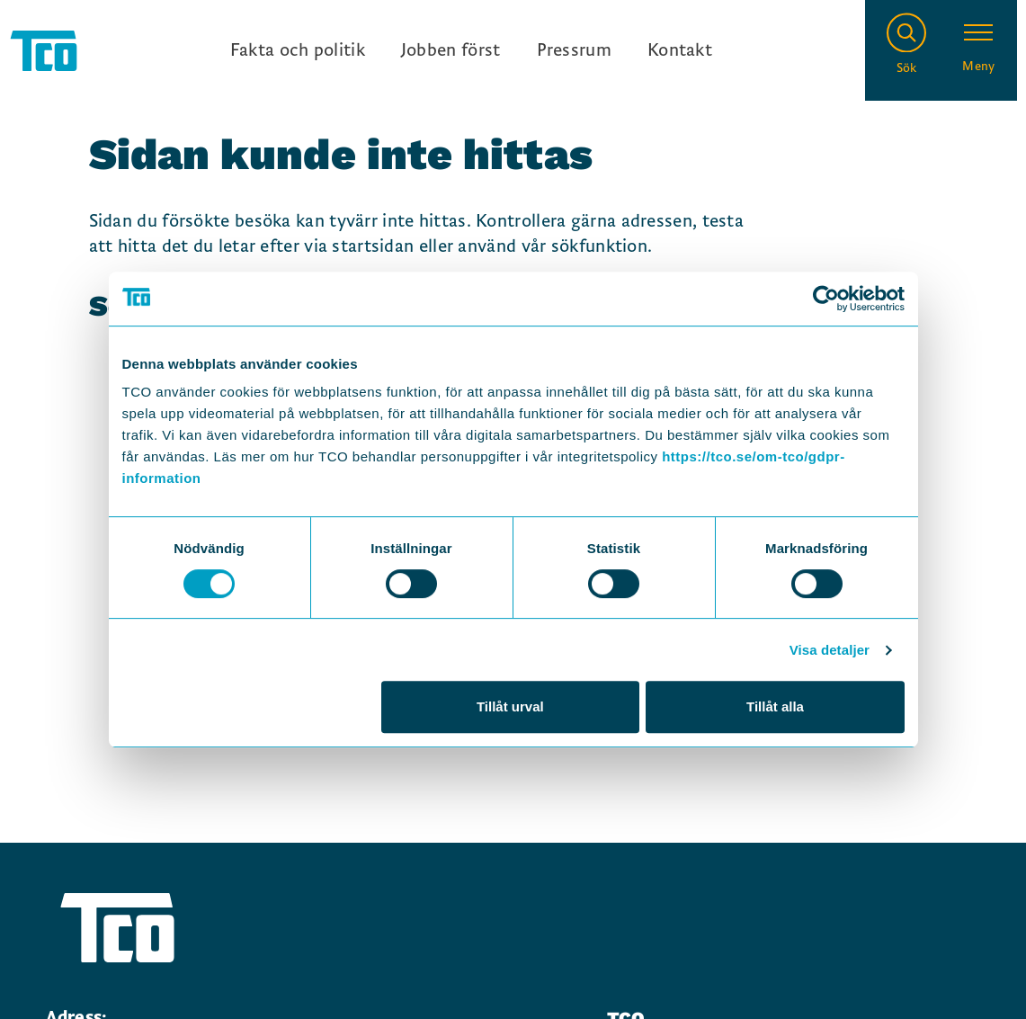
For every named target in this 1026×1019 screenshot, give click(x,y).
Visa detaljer (830, 649)
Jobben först (451, 50)
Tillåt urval (510, 706)
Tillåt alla (775, 706)
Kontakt (679, 50)
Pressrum (574, 50)
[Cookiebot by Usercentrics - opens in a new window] (826, 298)
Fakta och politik (297, 50)
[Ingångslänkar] (471, 50)
